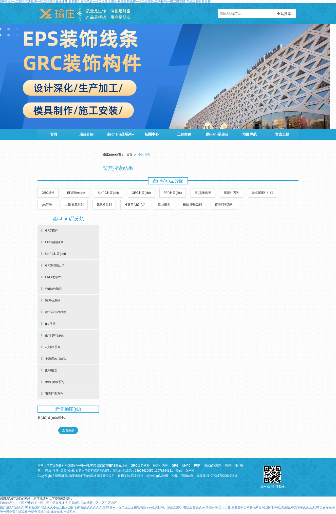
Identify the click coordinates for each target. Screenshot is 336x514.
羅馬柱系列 (231, 193)
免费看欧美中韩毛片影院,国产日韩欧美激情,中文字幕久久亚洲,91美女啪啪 (281, 507)
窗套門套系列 (224, 204)
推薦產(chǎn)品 (134, 204)
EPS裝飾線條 (76, 193)
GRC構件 (48, 193)
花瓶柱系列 (104, 204)
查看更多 (68, 430)
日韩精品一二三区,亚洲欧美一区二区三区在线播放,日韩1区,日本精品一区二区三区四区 (58, 503)
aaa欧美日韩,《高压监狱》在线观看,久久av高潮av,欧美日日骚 (188, 507)
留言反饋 (282, 134)
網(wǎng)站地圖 (157, 476)
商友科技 (137, 476)
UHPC (186, 465)
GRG (175, 465)
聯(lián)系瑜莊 (217, 134)
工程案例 (184, 134)
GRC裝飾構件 (140, 465)
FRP (197, 465)
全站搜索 (284, 14)
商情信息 (187, 476)
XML (174, 476)
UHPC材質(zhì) (108, 193)
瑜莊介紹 (86, 134)
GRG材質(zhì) (141, 193)
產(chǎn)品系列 (119, 134)
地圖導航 (249, 134)
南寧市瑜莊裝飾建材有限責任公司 (92, 476)
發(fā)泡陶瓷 (203, 193)
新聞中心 (152, 134)
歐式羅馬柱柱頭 (262, 193)
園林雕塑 (164, 204)
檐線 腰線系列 (192, 204)
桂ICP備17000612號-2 (222, 476)
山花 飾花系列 (74, 204)
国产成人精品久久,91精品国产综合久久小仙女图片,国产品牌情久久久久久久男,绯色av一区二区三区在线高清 (73, 507)
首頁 (53, 134)
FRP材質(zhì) (172, 193)
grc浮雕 (47, 204)
